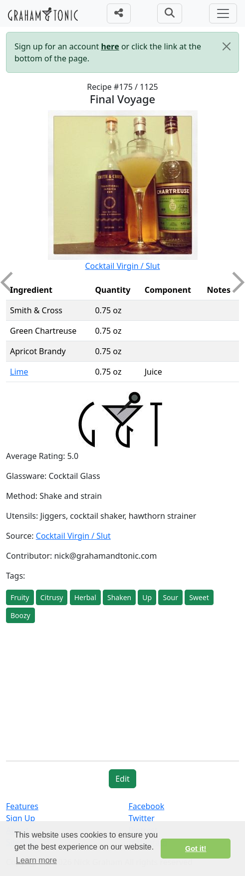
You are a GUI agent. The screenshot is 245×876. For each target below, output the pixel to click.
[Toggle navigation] (223, 13)
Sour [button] (170, 597)
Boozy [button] (20, 615)
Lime (19, 371)
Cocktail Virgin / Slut (122, 265)
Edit (122, 778)
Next (234, 282)
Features (22, 806)
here (110, 46)
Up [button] (147, 597)
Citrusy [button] (51, 597)
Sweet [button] (199, 597)
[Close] (227, 46)
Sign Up (20, 818)
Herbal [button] (85, 597)
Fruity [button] (19, 597)
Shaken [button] (119, 597)
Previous (10, 282)
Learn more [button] (36, 860)
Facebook (147, 806)
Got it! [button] (195, 849)
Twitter (142, 818)
